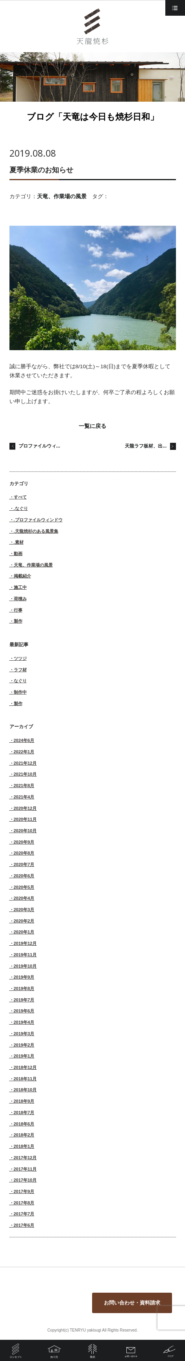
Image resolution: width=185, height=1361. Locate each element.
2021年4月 (24, 797)
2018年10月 (25, 1089)
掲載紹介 (22, 576)
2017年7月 (24, 1213)
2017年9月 (24, 1191)
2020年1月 (24, 932)
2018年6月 (24, 1124)
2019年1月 (24, 1056)
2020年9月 (24, 842)
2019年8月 (24, 988)
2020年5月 (24, 887)
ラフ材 (20, 669)
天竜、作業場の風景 (62, 196)
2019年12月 (25, 943)
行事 (18, 610)
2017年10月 (25, 1180)
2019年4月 (24, 1022)
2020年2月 (24, 921)
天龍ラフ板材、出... (145, 446)
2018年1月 (24, 1146)
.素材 (19, 542)
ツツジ (20, 658)
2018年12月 (25, 1067)
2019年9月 (24, 977)
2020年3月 (24, 909)
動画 (18, 553)
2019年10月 (25, 966)
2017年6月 (24, 1225)
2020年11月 (25, 819)
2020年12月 (25, 808)
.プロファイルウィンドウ (38, 519)
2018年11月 (25, 1078)
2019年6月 (24, 1010)
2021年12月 (25, 763)
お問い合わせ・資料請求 (132, 1303)
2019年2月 (24, 1045)
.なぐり (21, 508)
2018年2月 (24, 1135)
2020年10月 (25, 830)
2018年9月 (24, 1101)
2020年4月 (24, 898)
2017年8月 (24, 1202)
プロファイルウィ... (39, 446)
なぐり (20, 680)
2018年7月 (24, 1112)
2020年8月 (24, 853)
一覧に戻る (92, 426)
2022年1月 (24, 751)
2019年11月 (25, 954)
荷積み (20, 598)
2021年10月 (25, 774)
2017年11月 (25, 1169)
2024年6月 (24, 740)
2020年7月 (24, 864)
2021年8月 (24, 785)
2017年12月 (25, 1157)
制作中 (20, 692)
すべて (20, 497)
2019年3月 (24, 1033)
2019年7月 (24, 999)
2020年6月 (24, 875)
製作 (18, 621)
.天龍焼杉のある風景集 (36, 531)
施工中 (20, 587)
